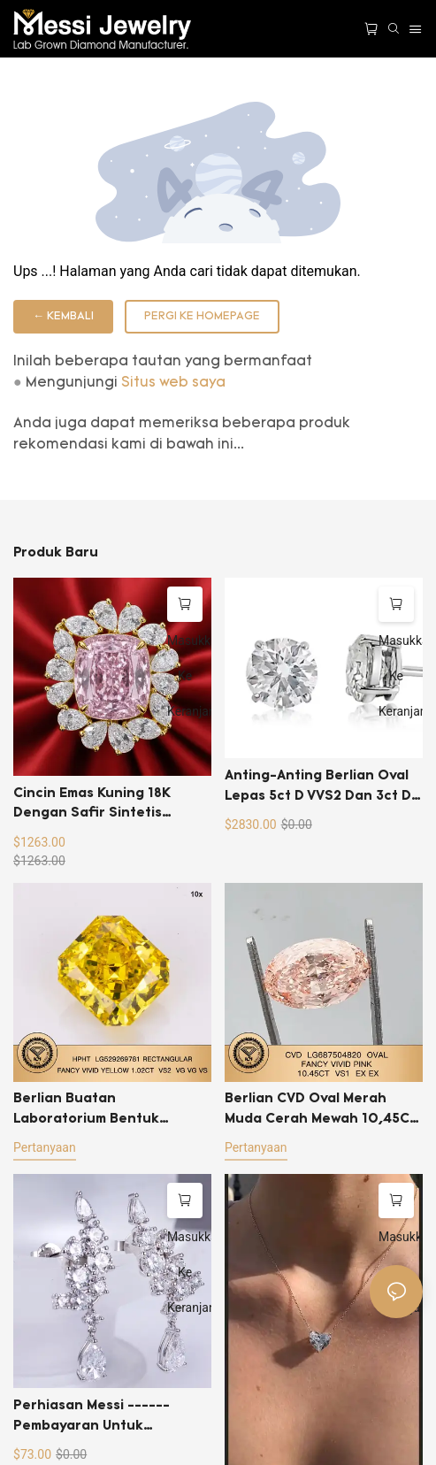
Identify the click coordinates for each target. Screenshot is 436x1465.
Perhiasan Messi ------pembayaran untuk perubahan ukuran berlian (104, 1417)
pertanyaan (44, 1147)
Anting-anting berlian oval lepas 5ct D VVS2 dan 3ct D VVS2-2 (318, 788)
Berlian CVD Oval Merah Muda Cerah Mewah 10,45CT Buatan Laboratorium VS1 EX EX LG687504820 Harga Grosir (321, 1111)
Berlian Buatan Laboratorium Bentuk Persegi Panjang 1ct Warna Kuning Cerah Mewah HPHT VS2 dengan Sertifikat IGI (105, 1111)
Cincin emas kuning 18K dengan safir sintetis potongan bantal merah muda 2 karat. (95, 806)
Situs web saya (173, 383)
